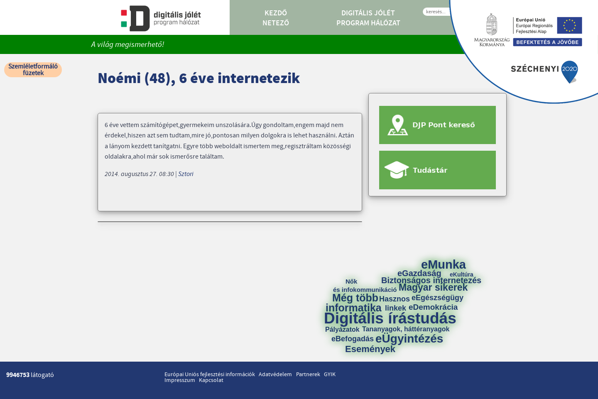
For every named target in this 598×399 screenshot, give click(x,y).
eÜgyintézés (409, 339)
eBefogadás (352, 339)
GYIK (330, 374)
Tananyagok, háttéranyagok (405, 329)
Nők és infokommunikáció (365, 285)
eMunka (443, 265)
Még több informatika (354, 303)
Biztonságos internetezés (431, 280)
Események (370, 349)
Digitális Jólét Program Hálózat (368, 18)
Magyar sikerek (433, 287)
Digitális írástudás (390, 318)
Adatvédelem (275, 374)
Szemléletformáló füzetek (33, 69)
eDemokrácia (433, 307)
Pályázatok (342, 329)
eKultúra (461, 274)
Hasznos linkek (397, 303)
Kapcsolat (211, 380)
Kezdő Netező (275, 18)
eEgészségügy (437, 297)
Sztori (186, 174)
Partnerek (308, 374)
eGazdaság (419, 273)
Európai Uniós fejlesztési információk (209, 374)
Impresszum (179, 380)
